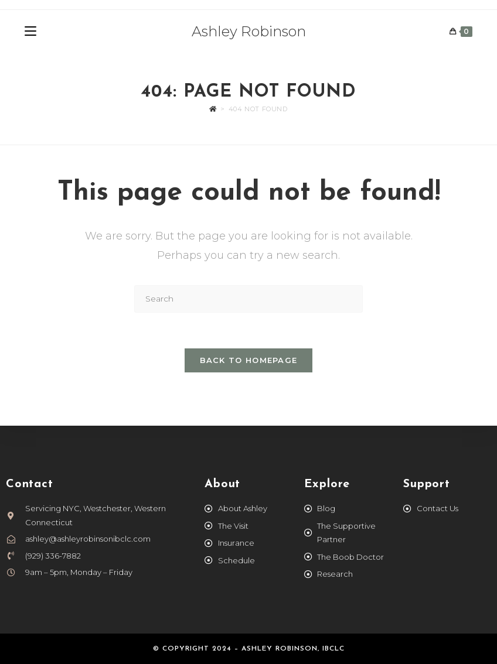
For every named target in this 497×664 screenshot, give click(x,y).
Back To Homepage (249, 360)
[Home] (213, 109)
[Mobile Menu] (30, 32)
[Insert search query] (248, 299)
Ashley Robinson (249, 31)
